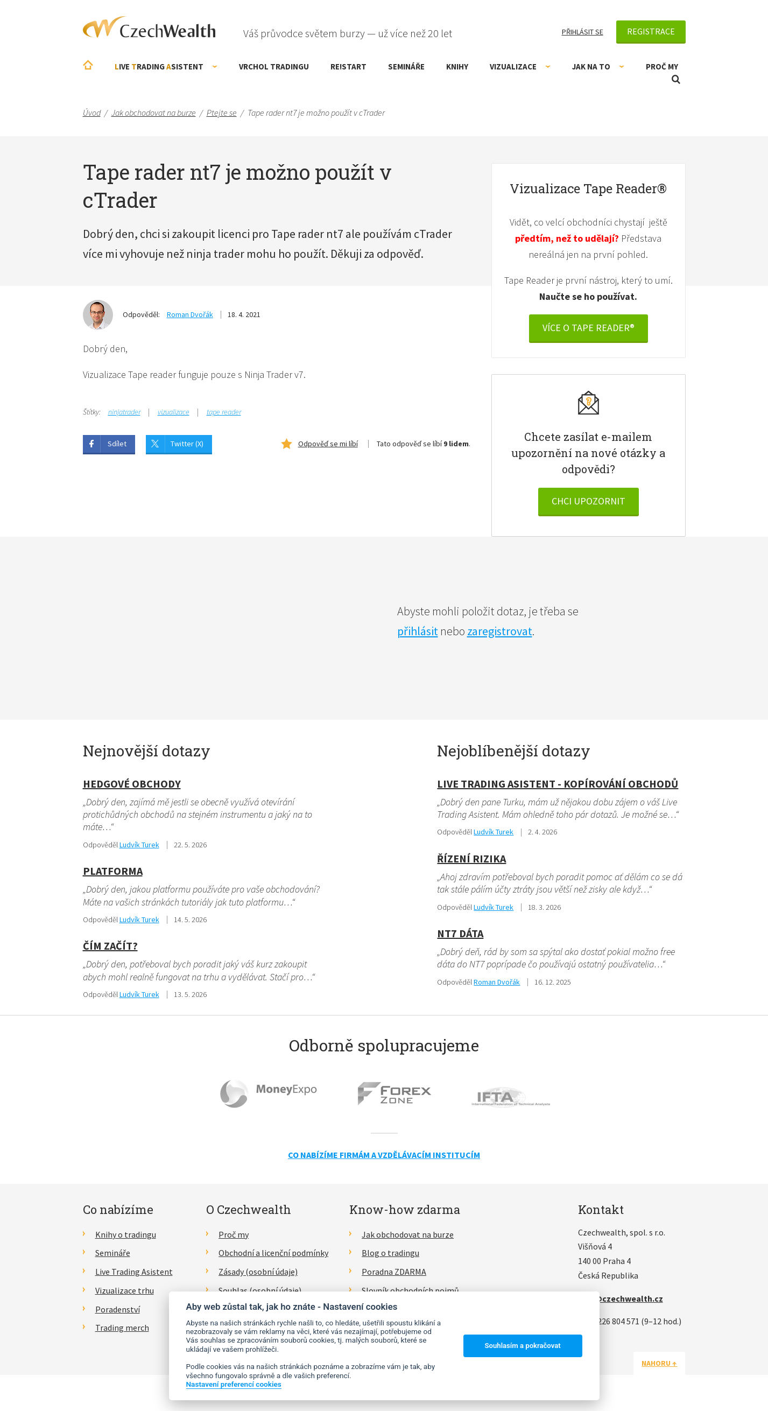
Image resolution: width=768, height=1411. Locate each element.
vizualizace (173, 412)
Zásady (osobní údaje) (258, 1271)
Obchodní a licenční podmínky (273, 1252)
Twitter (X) (187, 443)
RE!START (348, 66)
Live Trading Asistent (134, 1271)
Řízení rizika (471, 858)
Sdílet (117, 443)
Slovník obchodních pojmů (410, 1290)
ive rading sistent (166, 66)
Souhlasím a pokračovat (523, 1346)
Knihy (457, 66)
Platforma (113, 871)
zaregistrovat (499, 630)
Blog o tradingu (390, 1252)
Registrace (651, 31)
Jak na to (598, 66)
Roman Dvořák (190, 314)
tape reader (224, 412)
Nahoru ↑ (660, 1363)
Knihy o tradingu (125, 1234)
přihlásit (417, 630)
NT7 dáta (460, 933)
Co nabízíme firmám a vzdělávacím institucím (384, 1154)
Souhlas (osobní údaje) (260, 1290)
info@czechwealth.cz (620, 1298)
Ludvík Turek (139, 845)
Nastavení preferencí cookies (233, 1384)
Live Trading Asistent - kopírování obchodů (557, 783)
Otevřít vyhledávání (676, 79)
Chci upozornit (588, 501)
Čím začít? (110, 945)
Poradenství (117, 1309)
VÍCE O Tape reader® (588, 327)
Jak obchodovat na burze (408, 1234)
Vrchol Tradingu (274, 66)
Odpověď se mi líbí (328, 443)
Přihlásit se (582, 32)
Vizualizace (520, 66)
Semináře (406, 66)
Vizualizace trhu (124, 1290)
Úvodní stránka (88, 65)
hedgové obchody (132, 783)
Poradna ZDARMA (394, 1271)
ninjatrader (124, 412)
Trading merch (122, 1327)
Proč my (662, 66)
